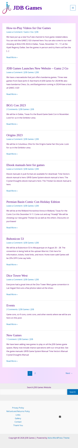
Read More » (12, 57)
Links (18, 415)
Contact (18, 422)
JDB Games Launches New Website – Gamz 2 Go (37, 68)
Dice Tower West (17, 275)
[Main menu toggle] (73, 8)
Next (69, 373)
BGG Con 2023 (16, 105)
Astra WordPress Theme (58, 438)
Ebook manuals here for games (25, 165)
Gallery (18, 418)
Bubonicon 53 (15, 238)
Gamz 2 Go (28, 32)
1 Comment (11, 339)
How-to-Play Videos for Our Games (28, 28)
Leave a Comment (14, 32)
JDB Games (27, 8)
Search (73, 392)
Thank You (18, 425)
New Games (14, 335)
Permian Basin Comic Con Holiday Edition (33, 202)
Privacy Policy (18, 407)
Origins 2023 (14, 135)
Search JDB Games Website (39, 387)
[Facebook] (60, 417)
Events (10, 305)
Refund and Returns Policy (18, 411)
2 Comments (12, 109)
